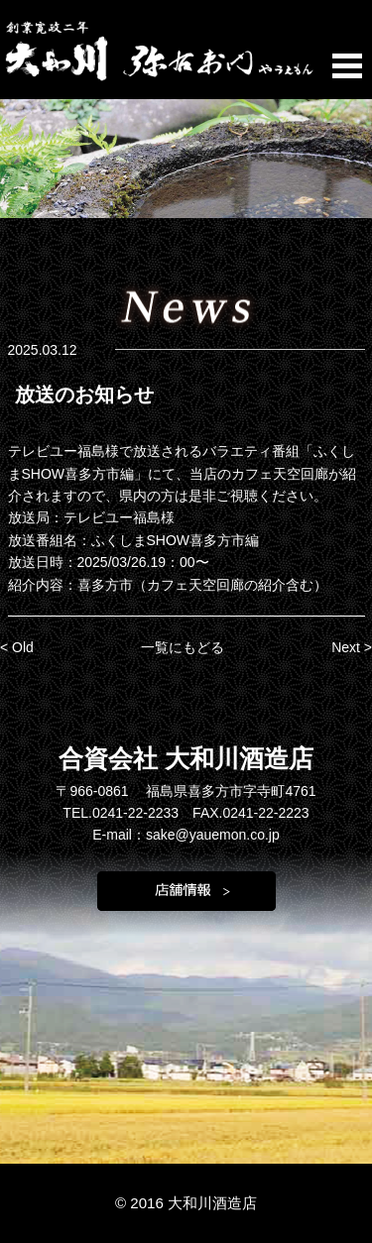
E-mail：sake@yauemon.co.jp (186, 835)
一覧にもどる (182, 647)
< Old (17, 647)
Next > (351, 647)
